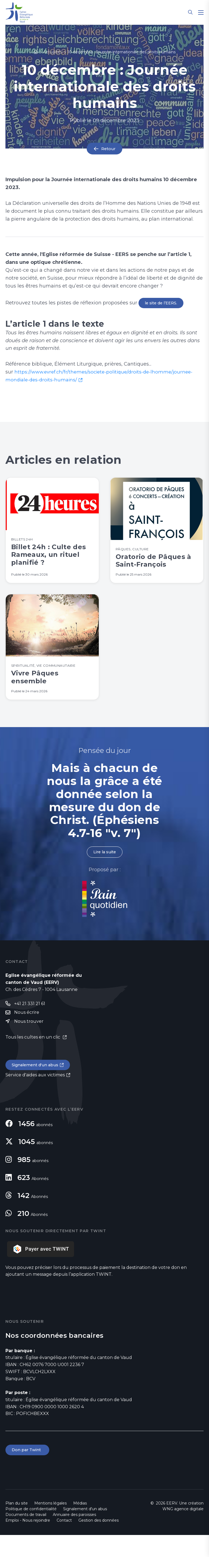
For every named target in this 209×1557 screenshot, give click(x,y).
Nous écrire (26, 1032)
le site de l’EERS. (162, 303)
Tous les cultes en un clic (33, 1057)
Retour (108, 148)
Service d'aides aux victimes (35, 1096)
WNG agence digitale (183, 1530)
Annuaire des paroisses (74, 1536)
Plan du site (16, 1525)
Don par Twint (28, 1471)
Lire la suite (104, 871)
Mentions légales (50, 1525)
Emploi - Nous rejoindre (27, 1542)
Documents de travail (25, 1536)
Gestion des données (98, 1542)
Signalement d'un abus (37, 1086)
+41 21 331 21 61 (29, 1023)
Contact (64, 1542)
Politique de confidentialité (31, 1530)
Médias (80, 1525)
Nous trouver (29, 1041)
